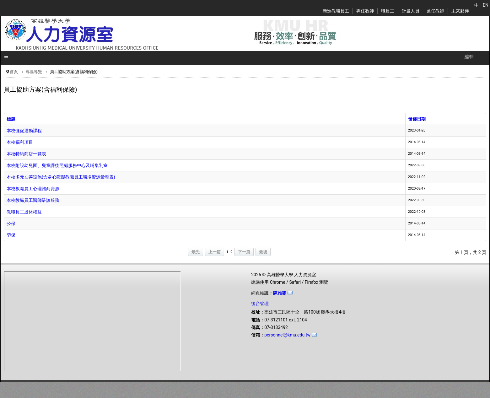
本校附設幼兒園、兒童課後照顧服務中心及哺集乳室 (57, 165)
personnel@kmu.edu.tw (287, 334)
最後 (263, 252)
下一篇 (244, 252)
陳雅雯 (279, 292)
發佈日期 (417, 118)
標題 (11, 118)
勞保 (11, 235)
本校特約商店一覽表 (26, 153)
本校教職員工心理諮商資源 (33, 188)
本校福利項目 (20, 142)
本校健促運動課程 (24, 130)
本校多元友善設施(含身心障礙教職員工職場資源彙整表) (61, 177)
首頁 (14, 71)
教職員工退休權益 (24, 211)
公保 (11, 223)
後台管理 (260, 303)
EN (485, 5)
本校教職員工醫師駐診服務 (33, 200)
